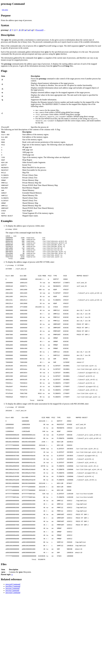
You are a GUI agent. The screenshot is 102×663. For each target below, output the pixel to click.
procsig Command (12, 654)
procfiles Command (13, 650)
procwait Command (13, 656)
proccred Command (13, 648)
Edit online (5, 10)
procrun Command (12, 652)
